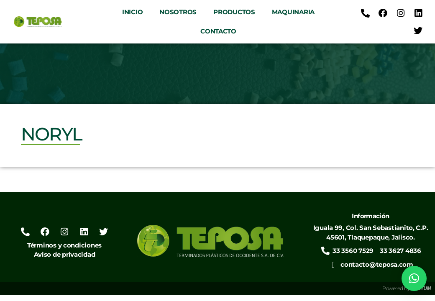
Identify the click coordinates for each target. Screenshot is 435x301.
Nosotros (178, 12)
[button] (414, 278)
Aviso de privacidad (64, 254)
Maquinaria (293, 12)
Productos (234, 12)
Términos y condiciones (64, 245)
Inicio (132, 12)
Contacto (218, 31)
